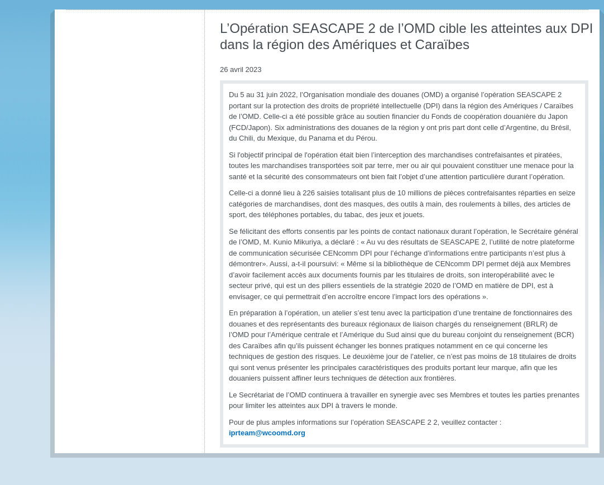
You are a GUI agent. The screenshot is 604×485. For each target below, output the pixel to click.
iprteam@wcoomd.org (267, 433)
